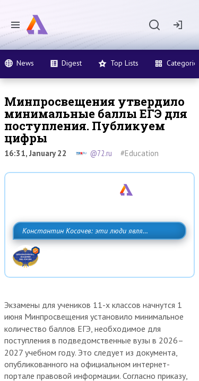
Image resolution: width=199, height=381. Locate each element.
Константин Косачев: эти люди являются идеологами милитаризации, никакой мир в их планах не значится (96, 266)
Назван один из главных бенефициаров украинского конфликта (76, 218)
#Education (139, 153)
